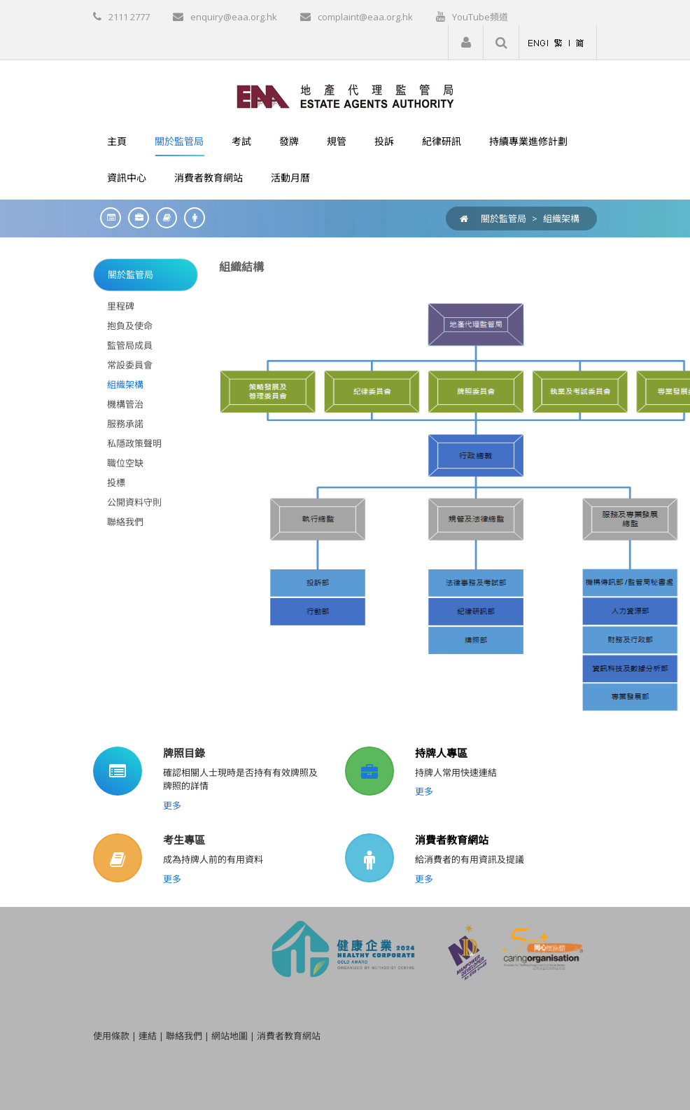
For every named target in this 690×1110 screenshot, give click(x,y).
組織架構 (561, 218)
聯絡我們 (184, 1035)
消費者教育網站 (451, 840)
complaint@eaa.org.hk (365, 17)
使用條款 (111, 1035)
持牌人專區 (441, 753)
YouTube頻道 (480, 17)
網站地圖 (229, 1035)
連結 (148, 1035)
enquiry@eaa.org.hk (233, 17)
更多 (172, 805)
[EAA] (345, 95)
